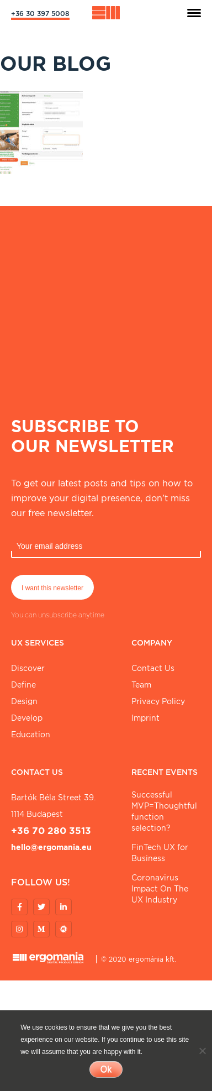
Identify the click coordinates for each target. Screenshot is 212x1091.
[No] (202, 1050)
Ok (106, 1069)
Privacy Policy (158, 701)
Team (141, 684)
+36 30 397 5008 (40, 13)
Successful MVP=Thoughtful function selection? (164, 811)
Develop (27, 718)
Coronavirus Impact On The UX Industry (159, 888)
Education (30, 734)
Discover (28, 668)
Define (23, 684)
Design (24, 701)
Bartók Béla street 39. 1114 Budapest (53, 806)
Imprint (145, 718)
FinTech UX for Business (159, 853)
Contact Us (152, 668)
